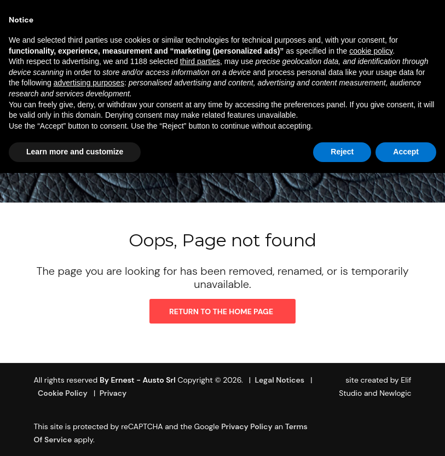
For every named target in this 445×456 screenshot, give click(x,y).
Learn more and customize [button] (74, 151)
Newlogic (395, 393)
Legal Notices (280, 380)
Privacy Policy (247, 426)
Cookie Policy (63, 393)
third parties (200, 61)
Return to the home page (221, 311)
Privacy (113, 393)
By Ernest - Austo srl (138, 380)
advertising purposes (89, 82)
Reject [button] (342, 151)
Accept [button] (406, 151)
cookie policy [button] (370, 51)
